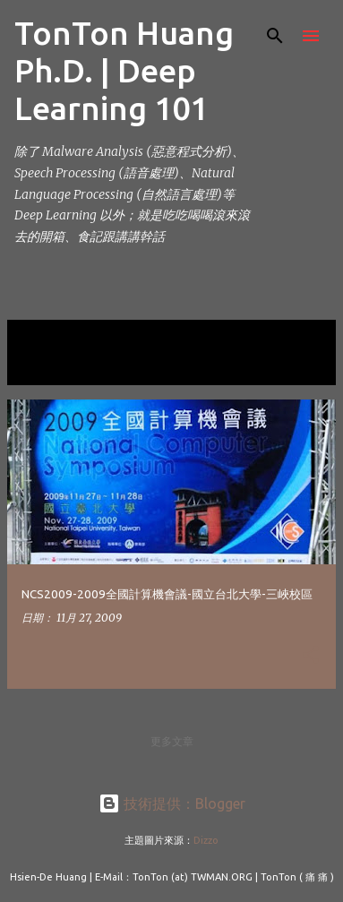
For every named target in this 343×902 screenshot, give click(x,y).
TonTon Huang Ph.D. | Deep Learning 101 (124, 70)
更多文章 (171, 741)
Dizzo (206, 840)
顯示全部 (42, 366)
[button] (311, 655)
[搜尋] (275, 35)
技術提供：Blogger (172, 803)
